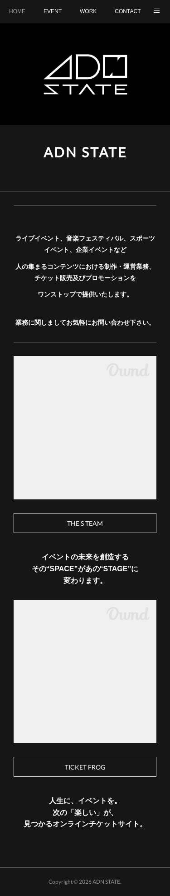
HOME (17, 11)
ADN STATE (85, 152)
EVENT (53, 11)
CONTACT (128, 11)
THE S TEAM (85, 523)
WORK (88, 11)
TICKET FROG (85, 767)
